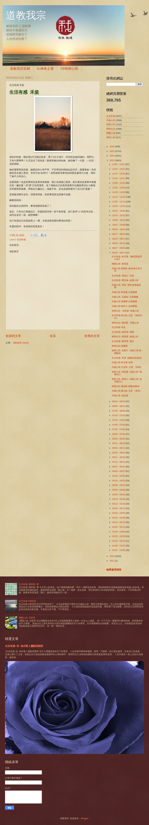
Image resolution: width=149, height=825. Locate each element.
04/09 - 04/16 (118, 485)
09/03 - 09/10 (118, 243)
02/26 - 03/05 (118, 513)
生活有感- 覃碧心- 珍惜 (123, 275)
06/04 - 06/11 (118, 448)
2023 (112, 160)
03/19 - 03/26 (118, 499)
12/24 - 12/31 (118, 169)
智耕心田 (110, 124)
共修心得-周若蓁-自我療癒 (124, 292)
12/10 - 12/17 (118, 178)
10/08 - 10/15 (118, 220)
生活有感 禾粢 (118, 327)
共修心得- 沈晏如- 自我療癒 (125, 297)
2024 (112, 155)
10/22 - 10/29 (118, 211)
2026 (112, 146)
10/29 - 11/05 (118, 206)
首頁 (53, 336)
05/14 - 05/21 (118, 462)
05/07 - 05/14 (118, 466)
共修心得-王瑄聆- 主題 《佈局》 (127, 367)
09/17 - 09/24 (118, 234)
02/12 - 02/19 (118, 522)
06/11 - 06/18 (118, 443)
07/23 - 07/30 (118, 415)
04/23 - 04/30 (118, 476)
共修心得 (110, 120)
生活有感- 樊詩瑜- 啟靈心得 (125, 280)
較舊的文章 (92, 336)
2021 (112, 560)
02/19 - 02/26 (118, 517)
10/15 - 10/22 (118, 215)
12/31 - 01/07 (118, 164)
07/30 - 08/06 (118, 411)
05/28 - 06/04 (118, 452)
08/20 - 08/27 (118, 252)
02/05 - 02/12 (118, 527)
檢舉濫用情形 (113, 569)
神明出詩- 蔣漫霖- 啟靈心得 (125, 336)
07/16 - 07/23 (118, 420)
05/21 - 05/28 (118, 457)
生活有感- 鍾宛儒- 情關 (123, 332)
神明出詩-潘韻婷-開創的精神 (125, 386)
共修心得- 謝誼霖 (120, 395)
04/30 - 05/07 (118, 471)
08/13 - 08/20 (118, 401)
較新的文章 (13, 336)
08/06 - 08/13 (118, 406)
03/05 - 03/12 (118, 508)
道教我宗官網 (20, 68)
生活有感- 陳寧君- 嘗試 (123, 341)
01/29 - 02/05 (118, 531)
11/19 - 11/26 (118, 192)
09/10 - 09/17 (118, 238)
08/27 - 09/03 (118, 248)
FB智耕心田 (69, 68)
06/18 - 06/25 (118, 438)
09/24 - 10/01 (118, 229)
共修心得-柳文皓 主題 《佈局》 (127, 391)
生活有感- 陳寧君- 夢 (29, 584)
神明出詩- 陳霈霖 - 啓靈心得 (125, 322)
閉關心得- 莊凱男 (27, 617)
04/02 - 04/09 (118, 490)
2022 (112, 556)
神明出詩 (110, 129)
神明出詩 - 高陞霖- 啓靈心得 (125, 311)
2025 (112, 151)
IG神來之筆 (45, 68)
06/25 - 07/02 (118, 434)
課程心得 (110, 137)
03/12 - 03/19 (118, 503)
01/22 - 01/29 (118, 536)
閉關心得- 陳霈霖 (120, 264)
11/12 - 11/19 (118, 197)
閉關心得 (110, 133)
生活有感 (21, 239)
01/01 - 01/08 (118, 550)
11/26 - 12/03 (118, 187)
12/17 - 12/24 (118, 173)
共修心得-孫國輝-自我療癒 (124, 301)
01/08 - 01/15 (118, 545)
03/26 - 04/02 (118, 494)
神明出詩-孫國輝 (120, 346)
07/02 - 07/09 (118, 429)
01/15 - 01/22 (118, 541)
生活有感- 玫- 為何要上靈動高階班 (24, 646)
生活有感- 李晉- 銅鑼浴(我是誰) (127, 358)
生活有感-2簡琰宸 (27, 601)
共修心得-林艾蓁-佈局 (122, 362)
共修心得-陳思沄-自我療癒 (124, 306)
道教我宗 (26, 15)
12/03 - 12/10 (118, 183)
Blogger (84, 818)
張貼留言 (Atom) (21, 342)
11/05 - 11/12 (118, 201)
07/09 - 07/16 (118, 425)
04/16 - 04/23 (118, 480)
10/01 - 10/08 (118, 225)
